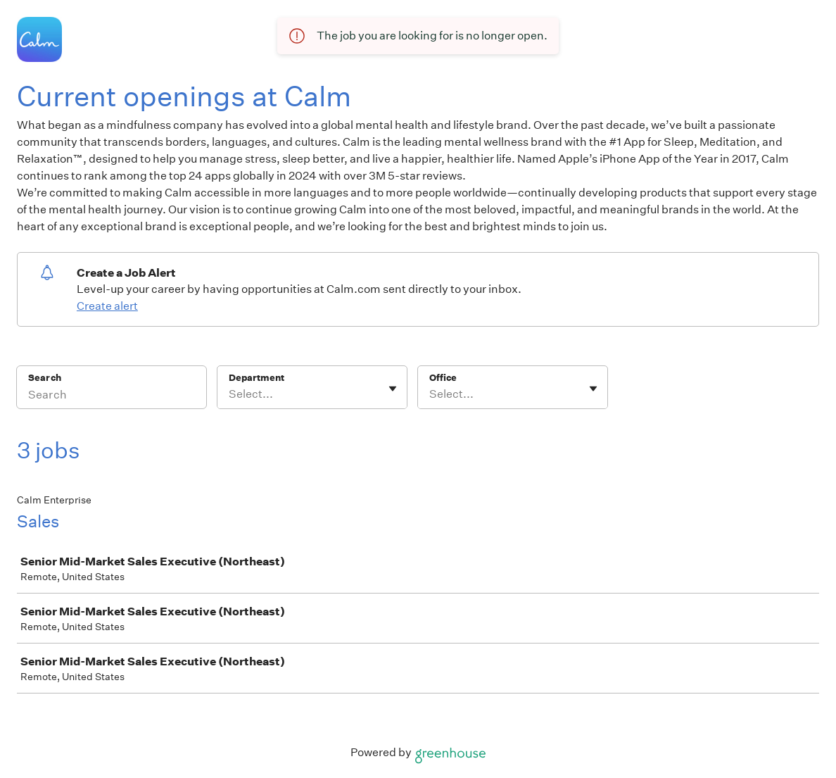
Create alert (107, 306)
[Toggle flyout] (392, 388)
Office (443, 378)
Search (44, 378)
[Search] (111, 396)
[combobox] (230, 394)
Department (256, 378)
